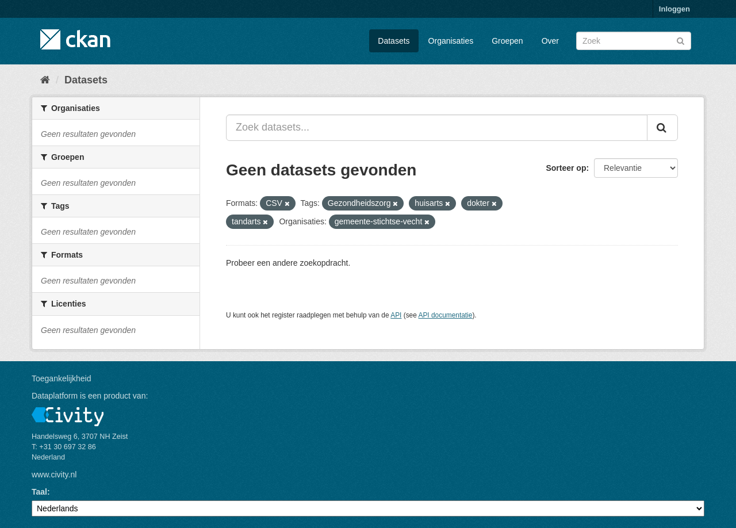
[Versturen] (680, 40)
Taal (39, 491)
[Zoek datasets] (633, 41)
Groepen (507, 40)
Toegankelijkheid (61, 378)
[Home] (45, 80)
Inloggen (674, 9)
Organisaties (451, 40)
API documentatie (446, 315)
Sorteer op (566, 168)
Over (550, 40)
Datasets (393, 40)
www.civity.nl (54, 474)
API (395, 315)
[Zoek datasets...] (436, 127)
